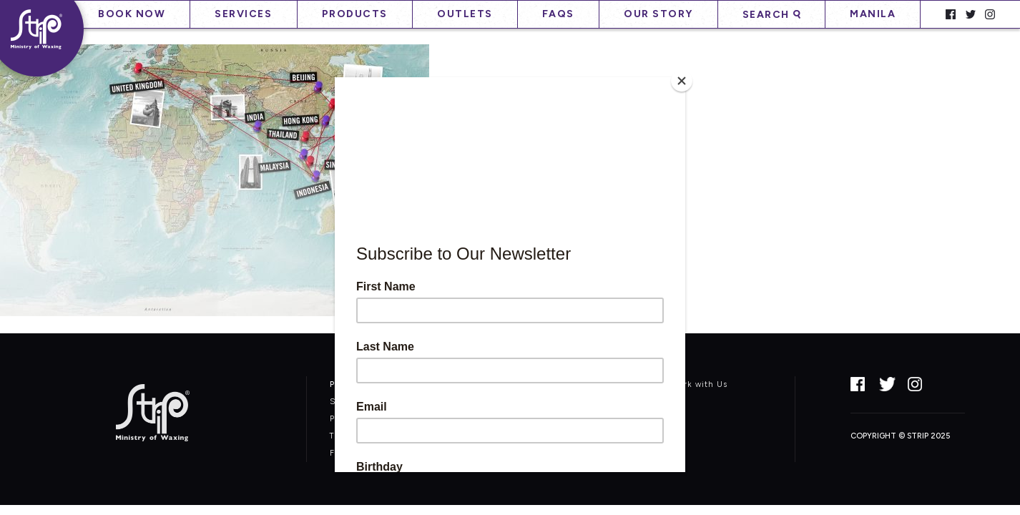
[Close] (681, 81)
